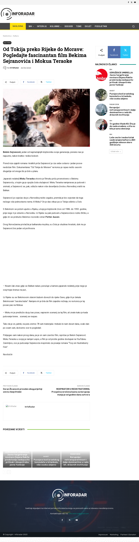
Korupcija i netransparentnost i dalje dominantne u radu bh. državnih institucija (76, 462)
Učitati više (116, 151)
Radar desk (75, 455)
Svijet (46, 457)
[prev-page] (4, 472)
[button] (133, 26)
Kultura (16, 36)
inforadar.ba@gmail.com (79, 514)
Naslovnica (7, 36)
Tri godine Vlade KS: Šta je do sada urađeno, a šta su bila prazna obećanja (122, 126)
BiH (17, 450)
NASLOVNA (18, 26)
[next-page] (9, 472)
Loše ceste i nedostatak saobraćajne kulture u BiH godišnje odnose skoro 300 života (122, 141)
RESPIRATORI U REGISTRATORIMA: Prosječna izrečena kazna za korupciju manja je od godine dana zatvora (71, 392)
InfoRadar (14, 68)
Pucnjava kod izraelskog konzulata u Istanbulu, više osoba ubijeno (46, 463)
